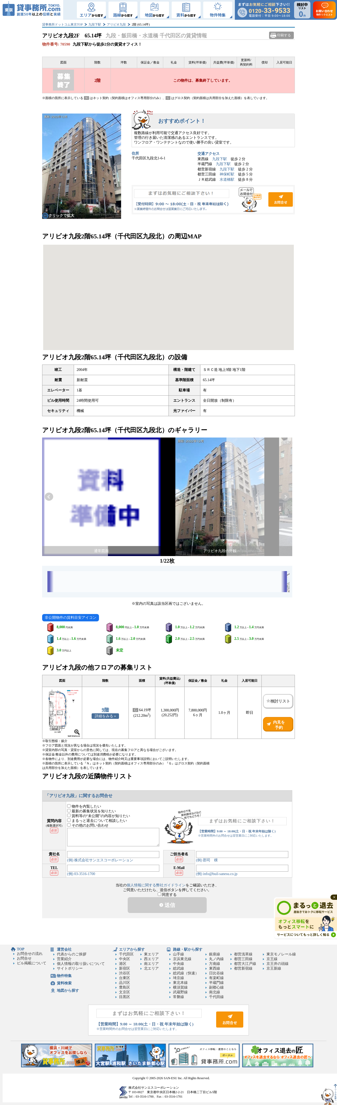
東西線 (214, 968)
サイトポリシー (70, 968)
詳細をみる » (105, 716)
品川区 (124, 983)
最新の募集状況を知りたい (91, 811)
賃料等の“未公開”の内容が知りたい (98, 816)
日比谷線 (216, 973)
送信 (167, 905)
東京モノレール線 (281, 954)
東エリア (151, 954)
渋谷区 (124, 973)
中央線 (178, 964)
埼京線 (178, 978)
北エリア (151, 968)
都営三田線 (243, 959)
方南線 (214, 964)
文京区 (124, 992)
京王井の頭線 (277, 964)
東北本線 (180, 983)
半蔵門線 (216, 983)
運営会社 (64, 949)
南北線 (214, 992)
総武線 (178, 968)
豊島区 (124, 987)
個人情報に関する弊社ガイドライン (156, 885)
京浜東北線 (182, 959)
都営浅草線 (243, 954)
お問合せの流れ (30, 954)
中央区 (124, 959)
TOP (20, 949)
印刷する (284, 35)
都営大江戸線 (245, 964)
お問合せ (213, 199)
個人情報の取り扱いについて (81, 964)
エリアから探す (132, 949)
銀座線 (214, 954)
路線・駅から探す (187, 949)
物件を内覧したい (84, 806)
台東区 (124, 978)
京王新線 (273, 968)
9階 (105, 710)
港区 (122, 964)
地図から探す (68, 991)
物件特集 (64, 976)
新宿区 (124, 968)
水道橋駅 (227, 179)
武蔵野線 (180, 992)
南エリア (151, 964)
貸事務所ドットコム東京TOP (62, 24)
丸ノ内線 (216, 959)
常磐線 (178, 997)
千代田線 (216, 997)
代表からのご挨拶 (71, 954)
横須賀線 (180, 987)
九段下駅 (94, 24)
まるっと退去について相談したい (97, 821)
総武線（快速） (186, 973)
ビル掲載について (31, 963)
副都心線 (216, 987)
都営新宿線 (243, 968)
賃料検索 (64, 983)
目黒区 (124, 997)
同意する (167, 895)
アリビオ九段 (116, 24)
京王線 (271, 959)
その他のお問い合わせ (87, 825)
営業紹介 (64, 959)
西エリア (151, 959)
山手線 (178, 954)
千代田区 (126, 954)
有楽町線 (216, 978)
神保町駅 (227, 174)
